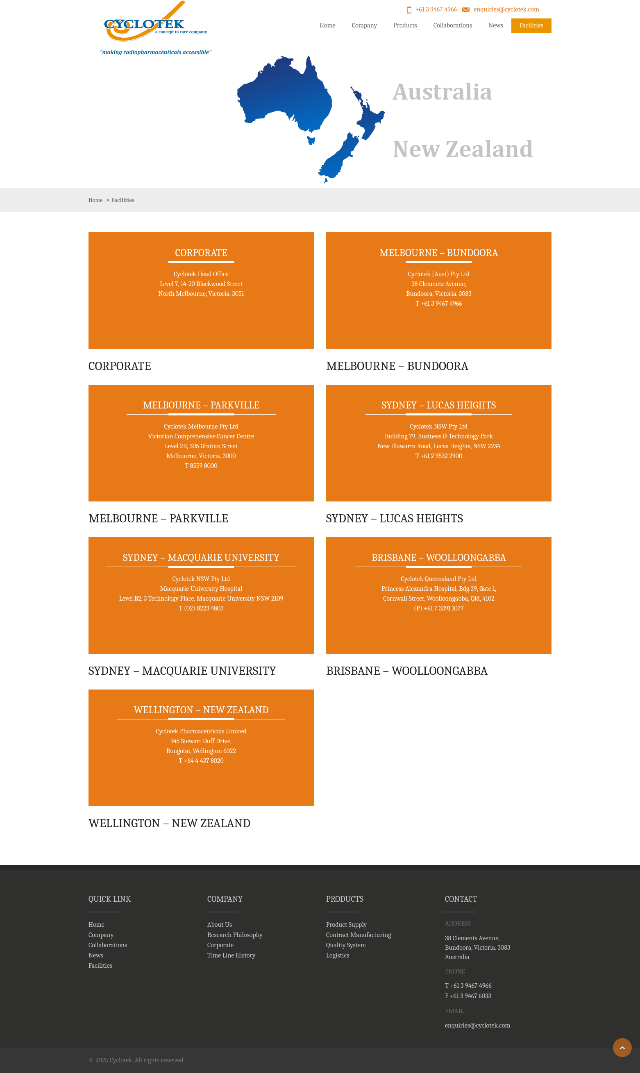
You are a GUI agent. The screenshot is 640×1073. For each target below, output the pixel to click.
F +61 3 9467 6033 (468, 996)
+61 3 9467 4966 (436, 9)
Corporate (220, 945)
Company (364, 25)
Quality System (346, 945)
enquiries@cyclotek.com (506, 9)
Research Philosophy (235, 935)
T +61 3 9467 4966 (468, 985)
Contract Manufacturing (358, 935)
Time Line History (231, 955)
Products (405, 25)
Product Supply (346, 924)
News (495, 25)
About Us (219, 924)
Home (328, 25)
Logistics (337, 955)
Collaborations (452, 25)
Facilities (531, 25)
